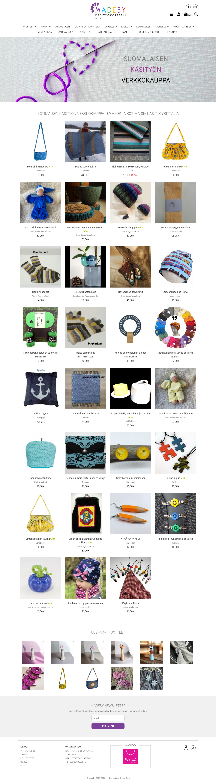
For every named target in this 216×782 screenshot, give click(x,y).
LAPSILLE (109, 26)
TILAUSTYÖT (171, 31)
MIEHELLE (160, 26)
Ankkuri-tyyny (40, 413)
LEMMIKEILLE (143, 26)
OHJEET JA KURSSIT (150, 31)
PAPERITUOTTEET (182, 26)
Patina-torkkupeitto (85, 166)
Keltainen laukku (173, 166)
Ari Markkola (130, 421)
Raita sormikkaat (85, 352)
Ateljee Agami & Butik (130, 231)
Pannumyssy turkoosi (40, 477)
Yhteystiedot (27, 750)
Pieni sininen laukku (37, 166)
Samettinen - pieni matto (85, 413)
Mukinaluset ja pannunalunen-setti (85, 227)
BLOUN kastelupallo (85, 291)
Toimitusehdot (73, 747)
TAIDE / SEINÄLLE (106, 31)
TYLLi (130, 170)
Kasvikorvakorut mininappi (130, 477)
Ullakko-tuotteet (130, 357)
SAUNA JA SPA (65, 31)
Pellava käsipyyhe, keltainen (175, 227)
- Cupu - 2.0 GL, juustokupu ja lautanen (130, 413)
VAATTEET (127, 31)
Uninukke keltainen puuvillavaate (175, 413)
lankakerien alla (176, 231)
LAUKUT (125, 26)
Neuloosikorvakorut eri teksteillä (40, 352)
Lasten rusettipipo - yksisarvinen (85, 603)
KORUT (44, 26)
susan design (175, 296)
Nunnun (85, 482)
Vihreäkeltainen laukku (38, 538)
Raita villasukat (40, 291)
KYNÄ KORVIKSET (130, 538)
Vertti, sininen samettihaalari (40, 227)
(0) (187, 14)
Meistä (24, 747)
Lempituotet (27, 758)
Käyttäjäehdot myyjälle (79, 750)
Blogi (23, 765)
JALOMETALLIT (62, 26)
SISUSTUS (85, 31)
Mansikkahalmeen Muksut (40, 231)
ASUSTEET (28, 26)
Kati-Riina (175, 482)
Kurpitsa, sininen (38, 603)
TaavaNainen (175, 357)
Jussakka (175, 543)
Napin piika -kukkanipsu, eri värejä (176, 538)
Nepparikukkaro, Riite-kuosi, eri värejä (85, 477)
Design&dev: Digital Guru (119, 778)
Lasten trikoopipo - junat (175, 291)
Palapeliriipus (173, 477)
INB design (130, 482)
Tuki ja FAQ (71, 754)
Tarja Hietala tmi (40, 357)
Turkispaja (40, 417)
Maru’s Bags (40, 170)
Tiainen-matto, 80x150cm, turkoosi (130, 166)
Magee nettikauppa (130, 607)
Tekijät (24, 754)
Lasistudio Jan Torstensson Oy (85, 296)
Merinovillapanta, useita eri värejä (176, 352)
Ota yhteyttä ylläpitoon (78, 758)
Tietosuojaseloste (75, 761)
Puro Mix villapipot (128, 227)
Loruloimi (85, 170)
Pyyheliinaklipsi (130, 603)
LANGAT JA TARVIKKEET (87, 26)
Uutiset (24, 761)
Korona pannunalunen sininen (130, 352)
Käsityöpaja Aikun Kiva (85, 235)
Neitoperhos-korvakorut (130, 291)
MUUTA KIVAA (45, 31)
